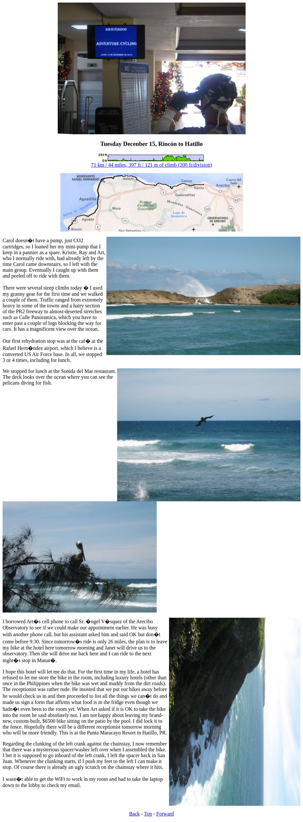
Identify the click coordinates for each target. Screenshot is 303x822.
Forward (165, 813)
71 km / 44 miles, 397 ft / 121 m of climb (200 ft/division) (151, 165)
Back (134, 813)
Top (148, 813)
